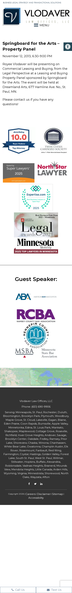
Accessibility (36, 497)
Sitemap (57, 494)
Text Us (54, 589)
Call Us (18, 589)
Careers (30, 494)
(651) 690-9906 (40, 406)
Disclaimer (44, 494)
